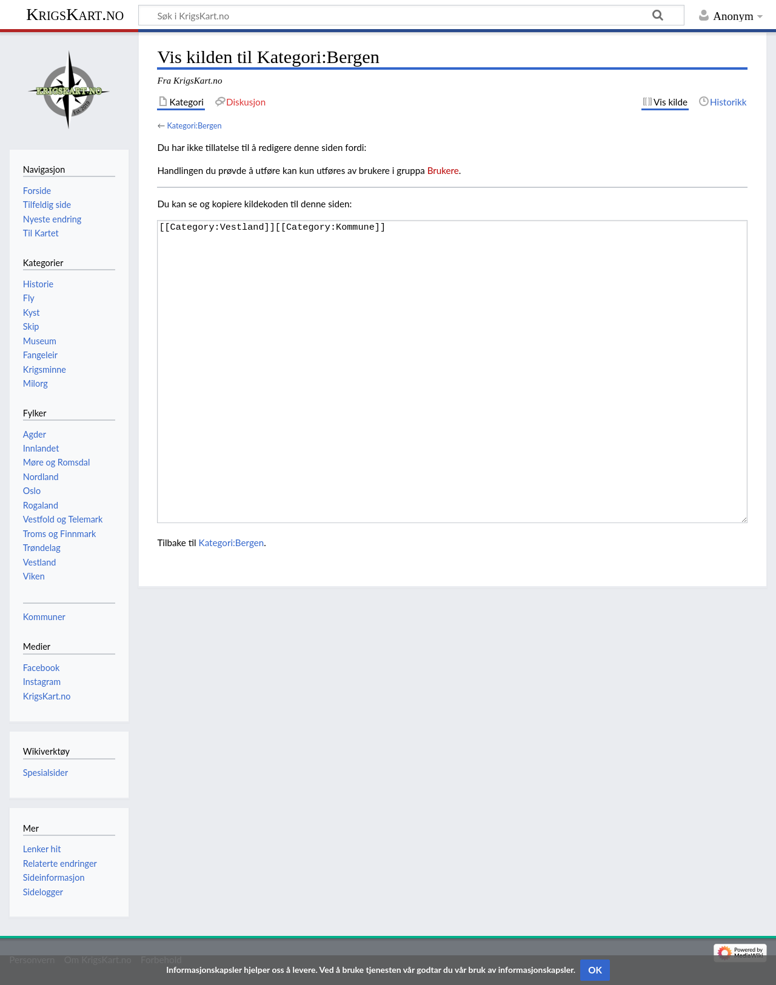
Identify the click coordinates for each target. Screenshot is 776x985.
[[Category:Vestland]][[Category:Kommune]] (452, 371)
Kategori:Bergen (194, 125)
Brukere (443, 170)
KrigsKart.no (75, 14)
